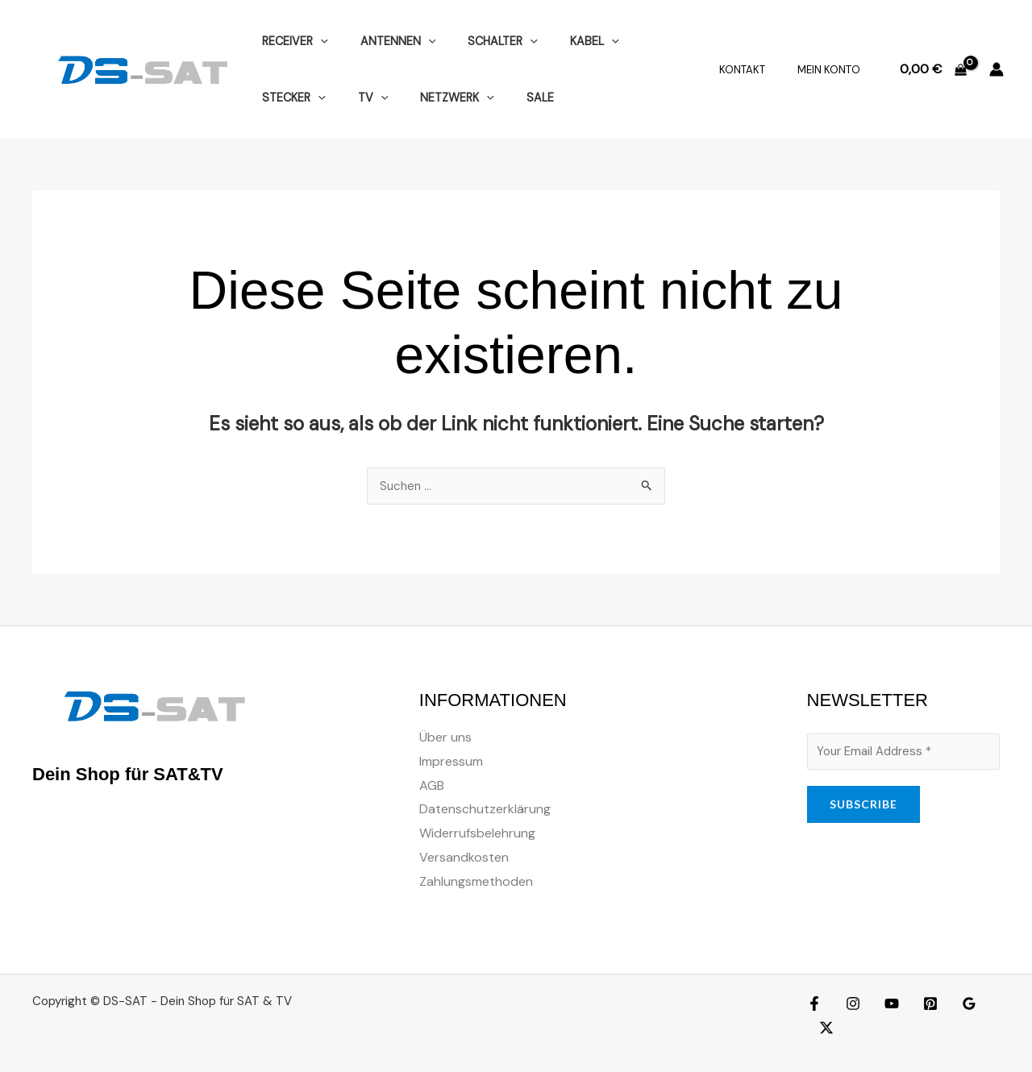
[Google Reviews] (953, 1004)
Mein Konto (834, 70)
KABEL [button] (563, 41)
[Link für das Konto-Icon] (996, 69)
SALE (421, 97)
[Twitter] (987, 1004)
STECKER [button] (642, 41)
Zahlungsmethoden (476, 881)
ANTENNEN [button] (384, 41)
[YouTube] (883, 1004)
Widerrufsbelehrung (477, 833)
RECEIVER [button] (290, 41)
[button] (315, 41)
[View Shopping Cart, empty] (933, 69)
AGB (431, 786)
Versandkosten (464, 858)
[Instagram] (849, 1004)
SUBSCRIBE (863, 806)
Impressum (451, 762)
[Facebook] (814, 1004)
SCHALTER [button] (480, 41)
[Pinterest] (918, 1004)
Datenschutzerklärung (485, 809)
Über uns (445, 737)
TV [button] (272, 97)
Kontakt (759, 70)
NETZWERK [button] (348, 97)
